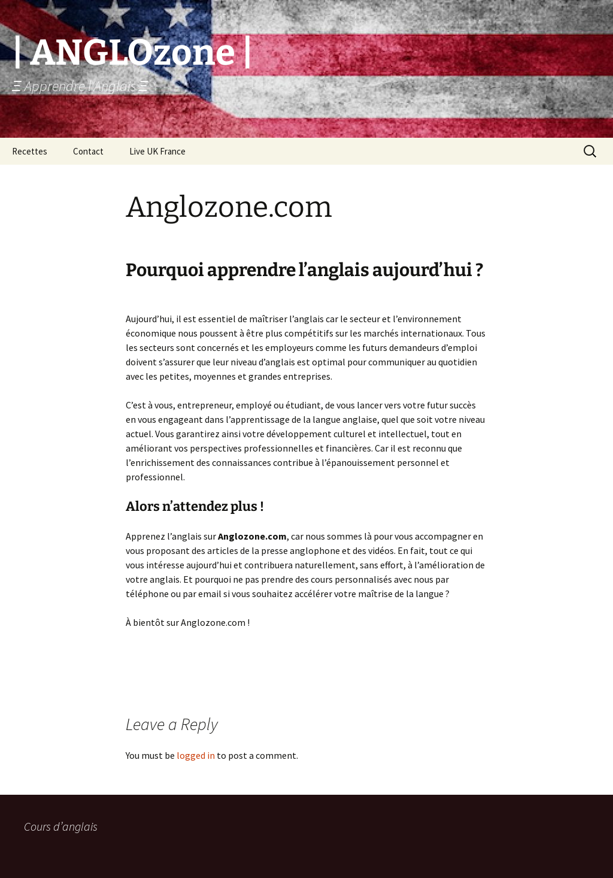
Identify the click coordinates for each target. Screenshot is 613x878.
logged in (196, 755)
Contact (88, 151)
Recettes (29, 151)
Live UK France (157, 151)
